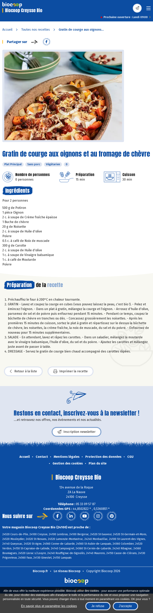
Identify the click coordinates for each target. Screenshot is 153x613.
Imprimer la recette (70, 371)
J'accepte (125, 606)
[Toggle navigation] (148, 9)
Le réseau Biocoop (67, 571)
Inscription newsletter (76, 432)
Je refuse (97, 606)
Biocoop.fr (40, 571)
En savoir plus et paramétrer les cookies (49, 606)
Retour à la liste (23, 371)
